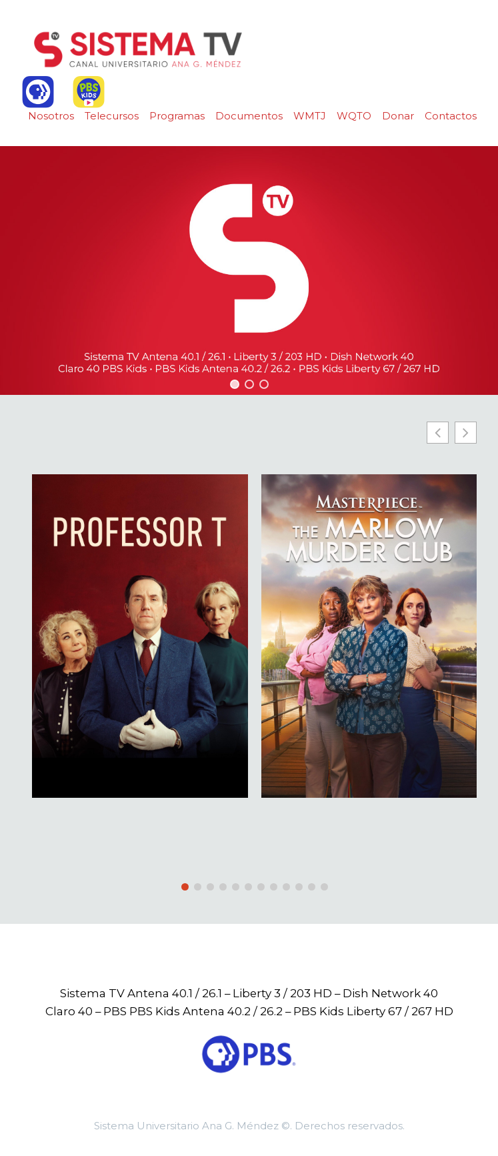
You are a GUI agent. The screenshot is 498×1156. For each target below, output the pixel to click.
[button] (234, 384)
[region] (249, 271)
